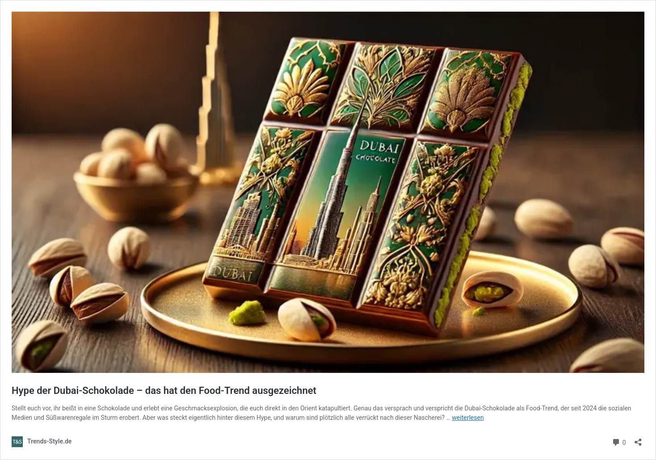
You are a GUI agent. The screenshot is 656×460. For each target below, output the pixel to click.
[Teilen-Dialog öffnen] (638, 439)
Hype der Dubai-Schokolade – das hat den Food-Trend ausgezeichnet (164, 390)
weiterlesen (468, 417)
